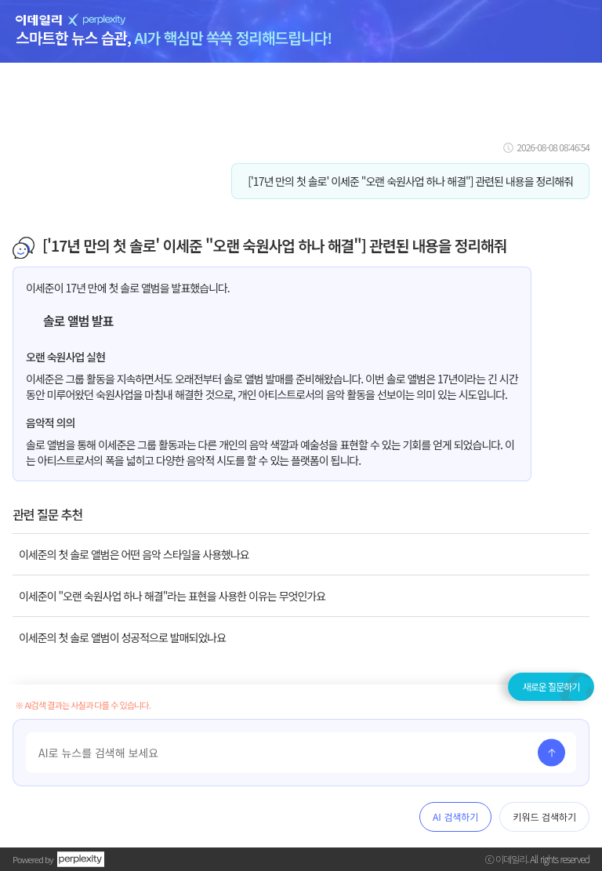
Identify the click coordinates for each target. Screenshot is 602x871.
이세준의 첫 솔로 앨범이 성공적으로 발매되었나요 (122, 637)
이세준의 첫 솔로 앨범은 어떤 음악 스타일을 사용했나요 (134, 554)
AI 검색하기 (455, 816)
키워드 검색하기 (544, 816)
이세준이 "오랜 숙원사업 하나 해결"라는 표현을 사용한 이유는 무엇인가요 (172, 596)
